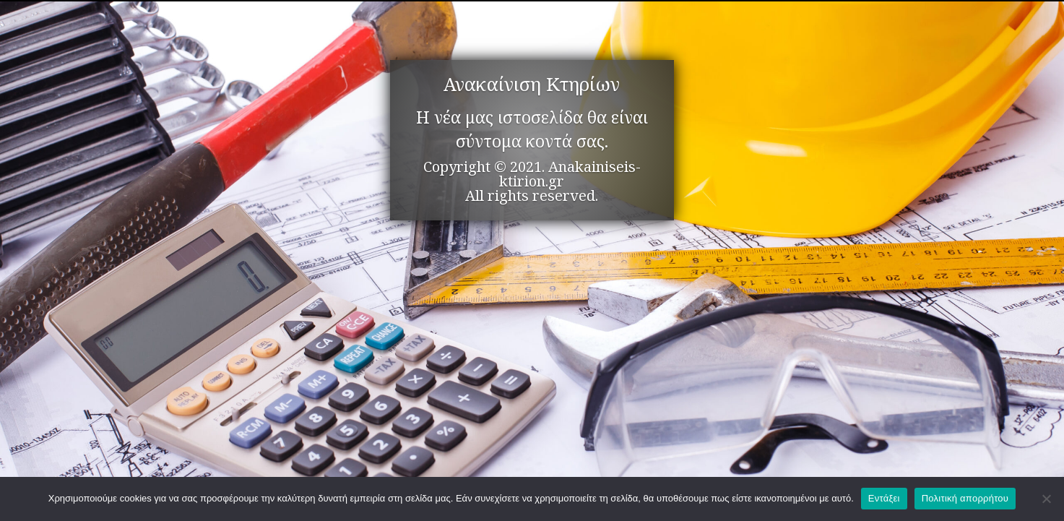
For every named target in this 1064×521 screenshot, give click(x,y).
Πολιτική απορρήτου (965, 498)
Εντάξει (884, 498)
